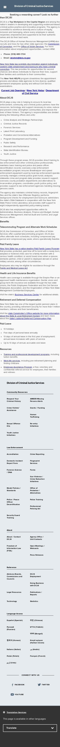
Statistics (34, 601)
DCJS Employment (35, 575)
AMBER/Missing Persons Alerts (37, 400)
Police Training (36, 500)
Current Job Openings (13, 90)
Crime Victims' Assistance (13, 409)
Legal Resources (14, 592)
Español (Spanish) (15, 620)
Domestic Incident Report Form (15, 462)
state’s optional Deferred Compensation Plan (30, 319)
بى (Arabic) (35, 649)
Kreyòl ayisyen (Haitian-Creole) (37, 642)
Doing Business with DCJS (37, 584)
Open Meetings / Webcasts (37, 547)
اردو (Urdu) (11, 663)
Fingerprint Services (35, 462)
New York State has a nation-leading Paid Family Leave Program (29, 249)
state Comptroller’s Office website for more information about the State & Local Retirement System (29, 314)
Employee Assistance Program (18, 367)
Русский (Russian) (11, 628)
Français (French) (37, 656)
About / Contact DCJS (14, 538)
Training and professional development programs (27, 354)
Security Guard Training (13, 517)
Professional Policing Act (35, 507)
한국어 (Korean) (14, 640)
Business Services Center (27, 295)
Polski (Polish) (13, 656)
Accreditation (13, 454)
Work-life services (12, 361)
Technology (12, 601)
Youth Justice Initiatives (13, 434)
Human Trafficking (34, 416)
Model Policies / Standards (14, 489)
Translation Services (16, 712)
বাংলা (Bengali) (36, 634)
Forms (33, 470)
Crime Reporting (37, 454)
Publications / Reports (36, 593)
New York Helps (35, 90)
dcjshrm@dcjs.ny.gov (20, 58)
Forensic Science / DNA (14, 471)
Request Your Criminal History (14, 400)
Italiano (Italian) (14, 649)
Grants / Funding (37, 408)
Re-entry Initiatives (34, 425)
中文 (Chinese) (36, 620)
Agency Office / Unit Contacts (37, 538)
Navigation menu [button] (5, 7)
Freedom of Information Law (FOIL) (14, 548)
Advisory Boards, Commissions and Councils (14, 576)
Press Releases (37, 555)
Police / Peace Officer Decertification (13, 502)
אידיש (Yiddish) (36, 627)
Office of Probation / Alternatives (35, 490)
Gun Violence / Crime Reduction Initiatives (37, 479)
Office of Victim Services (32, 47)
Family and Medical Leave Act (14, 268)
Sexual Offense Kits (13, 425)
